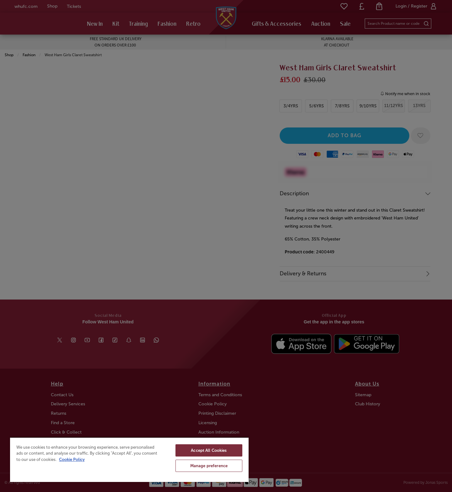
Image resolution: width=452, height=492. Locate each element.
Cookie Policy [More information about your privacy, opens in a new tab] (72, 459)
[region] (129, 459)
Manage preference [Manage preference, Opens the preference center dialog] (209, 465)
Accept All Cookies (209, 450)
